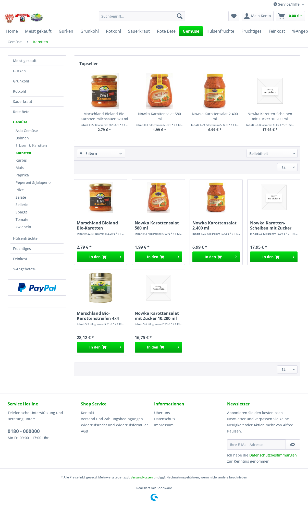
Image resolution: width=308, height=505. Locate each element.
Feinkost (20, 258)
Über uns (162, 412)
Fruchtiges (22, 248)
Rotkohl (19, 91)
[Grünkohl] (89, 31)
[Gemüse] (191, 31)
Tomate (22, 219)
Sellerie (22, 204)
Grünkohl (21, 81)
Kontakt (87, 412)
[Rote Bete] (166, 31)
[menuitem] (142, 18)
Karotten (23, 152)
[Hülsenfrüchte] (220, 31)
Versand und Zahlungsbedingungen (112, 418)
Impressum (164, 425)
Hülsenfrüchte (25, 238)
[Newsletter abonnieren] (293, 444)
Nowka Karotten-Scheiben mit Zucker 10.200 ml (270, 116)
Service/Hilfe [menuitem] (287, 4)
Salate (21, 197)
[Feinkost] (277, 31)
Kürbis (21, 160)
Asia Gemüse (27, 130)
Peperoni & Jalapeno (33, 182)
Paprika (22, 175)
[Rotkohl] (113, 31)
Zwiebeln (23, 226)
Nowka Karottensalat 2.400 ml (215, 116)
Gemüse (20, 121)
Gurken (19, 70)
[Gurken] (66, 31)
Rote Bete (21, 111)
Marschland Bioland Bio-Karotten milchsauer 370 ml (104, 116)
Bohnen (22, 138)
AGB (84, 431)
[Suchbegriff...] (142, 16)
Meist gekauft (24, 60)
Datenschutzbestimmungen (273, 455)
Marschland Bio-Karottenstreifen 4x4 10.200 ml (98, 316)
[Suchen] (179, 16)
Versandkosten (142, 477)
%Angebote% (24, 269)
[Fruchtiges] (251, 31)
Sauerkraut (22, 101)
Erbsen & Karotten (31, 145)
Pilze (20, 189)
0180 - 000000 (24, 431)
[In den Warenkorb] (100, 256)
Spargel (22, 212)
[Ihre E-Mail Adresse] (256, 444)
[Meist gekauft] (38, 31)
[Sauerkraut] (139, 31)
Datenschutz (165, 418)
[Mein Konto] (258, 16)
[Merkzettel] (233, 16)
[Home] (12, 31)
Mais (20, 167)
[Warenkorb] (290, 16)
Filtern (88, 153)
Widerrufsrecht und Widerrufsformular (114, 425)
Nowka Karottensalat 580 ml (159, 116)
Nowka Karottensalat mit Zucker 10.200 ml (157, 316)
